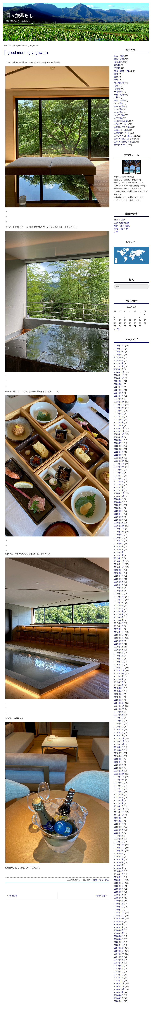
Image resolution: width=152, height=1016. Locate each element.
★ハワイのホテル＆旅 (124, 142)
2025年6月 (118, 357)
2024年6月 (118, 390)
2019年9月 (118, 534)
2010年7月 (118, 859)
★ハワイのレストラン (124, 139)
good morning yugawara (28, 53)
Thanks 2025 (119, 220)
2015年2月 (118, 697)
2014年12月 (119, 703)
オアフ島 (118, 118)
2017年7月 (118, 611)
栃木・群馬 (119, 56)
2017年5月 (118, 617)
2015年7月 (118, 682)
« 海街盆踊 (12, 895)
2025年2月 (118, 366)
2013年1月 (118, 771)
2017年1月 (118, 629)
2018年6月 (118, 579)
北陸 (116, 85)
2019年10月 (119, 532)
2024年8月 (118, 384)
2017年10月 (119, 602)
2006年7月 (118, 998)
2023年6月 (118, 419)
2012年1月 (118, 806)
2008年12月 (119, 912)
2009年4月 (118, 904)
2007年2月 (118, 977)
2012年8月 (118, 785)
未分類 (117, 65)
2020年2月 (118, 520)
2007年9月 (118, 957)
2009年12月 (119, 880)
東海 (116, 74)
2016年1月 (118, 664)
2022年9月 (118, 437)
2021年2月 (118, 490)
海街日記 (118, 62)
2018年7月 (118, 576)
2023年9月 (118, 410)
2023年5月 (118, 422)
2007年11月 (119, 951)
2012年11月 (119, 777)
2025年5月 (118, 360)
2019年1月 (118, 558)
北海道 (117, 89)
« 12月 (117, 329)
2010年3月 (118, 871)
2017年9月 (118, 605)
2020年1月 (118, 523)
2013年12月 (119, 738)
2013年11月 (119, 741)
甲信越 (117, 68)
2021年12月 (119, 461)
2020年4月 (118, 514)
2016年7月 (118, 647)
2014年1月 (118, 735)
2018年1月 (118, 593)
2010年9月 (118, 853)
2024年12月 (119, 372)
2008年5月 (118, 933)
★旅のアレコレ (121, 124)
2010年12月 (119, 845)
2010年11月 (119, 847)
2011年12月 (119, 809)
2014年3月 (118, 729)
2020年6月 (118, 508)
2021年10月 (119, 467)
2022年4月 (118, 452)
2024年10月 (119, 378)
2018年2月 (118, 591)
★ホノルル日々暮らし (124, 136)
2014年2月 (118, 732)
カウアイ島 (119, 115)
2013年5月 (118, 759)
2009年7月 (118, 895)
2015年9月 (118, 676)
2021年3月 (118, 487)
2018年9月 (118, 570)
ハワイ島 (118, 112)
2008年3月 (118, 939)
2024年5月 (118, 393)
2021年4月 (118, 484)
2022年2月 (118, 458)
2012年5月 (118, 794)
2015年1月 (118, 700)
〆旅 (116, 231)
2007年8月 (118, 960)
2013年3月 (118, 765)
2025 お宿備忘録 (121, 223)
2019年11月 (119, 529)
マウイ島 (118, 109)
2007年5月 (118, 969)
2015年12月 (119, 667)
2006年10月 (119, 989)
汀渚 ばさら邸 (121, 229)
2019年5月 (118, 546)
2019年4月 (118, 549)
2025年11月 (119, 348)
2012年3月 (118, 800)
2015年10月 (119, 673)
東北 (116, 77)
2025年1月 (118, 369)
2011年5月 (118, 830)
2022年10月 (119, 434)
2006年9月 (118, 992)
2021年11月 (119, 464)
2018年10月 (119, 567)
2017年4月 (118, 620)
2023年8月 (118, 413)
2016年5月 (118, 653)
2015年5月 (118, 688)
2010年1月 (118, 877)
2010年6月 (118, 862)
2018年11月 (119, 564)
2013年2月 (118, 768)
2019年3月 (118, 552)
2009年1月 (118, 909)
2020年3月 (118, 517)
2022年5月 (118, 449)
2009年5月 (118, 901)
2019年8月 (118, 537)
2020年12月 (119, 493)
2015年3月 (118, 694)
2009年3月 (118, 906)
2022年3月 (118, 455)
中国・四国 (119, 100)
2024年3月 (118, 399)
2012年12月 (119, 774)
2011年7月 (118, 824)
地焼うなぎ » (101, 895)
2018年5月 (118, 582)
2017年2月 (118, 626)
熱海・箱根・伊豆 (101, 880)
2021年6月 (118, 478)
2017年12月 (119, 597)
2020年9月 (118, 499)
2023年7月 (118, 416)
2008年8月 (118, 924)
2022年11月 (119, 431)
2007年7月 (118, 963)
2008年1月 (118, 945)
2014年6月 (118, 721)
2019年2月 (118, 555)
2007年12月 (119, 948)
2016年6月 (118, 650)
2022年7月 (118, 443)
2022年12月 (119, 428)
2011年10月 (119, 815)
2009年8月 (118, 892)
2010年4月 (118, 868)
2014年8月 (118, 715)
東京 (116, 80)
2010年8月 (118, 856)
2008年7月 (118, 927)
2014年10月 (119, 709)
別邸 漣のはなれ (122, 226)
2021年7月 (118, 475)
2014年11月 (119, 706)
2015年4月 (118, 691)
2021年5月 (118, 481)
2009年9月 (118, 889)
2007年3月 (118, 974)
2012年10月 (119, 780)
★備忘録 (118, 91)
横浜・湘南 (119, 59)
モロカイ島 (119, 106)
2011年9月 (118, 818)
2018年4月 (118, 585)
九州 (116, 97)
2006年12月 (119, 983)
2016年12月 (119, 632)
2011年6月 (118, 827)
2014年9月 (118, 712)
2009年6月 (118, 898)
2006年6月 (118, 1001)
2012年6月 (118, 791)
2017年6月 (118, 614)
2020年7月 (118, 505)
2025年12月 (119, 345)
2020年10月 (119, 496)
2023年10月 (119, 408)
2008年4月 (118, 936)
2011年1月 (118, 842)
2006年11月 (119, 986)
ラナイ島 (118, 103)
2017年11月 (119, 599)
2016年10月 (119, 638)
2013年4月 (118, 762)
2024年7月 (118, 387)
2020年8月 (118, 502)
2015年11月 (119, 670)
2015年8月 (118, 679)
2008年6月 (118, 930)
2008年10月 (119, 918)
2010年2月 (118, 874)
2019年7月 (118, 540)
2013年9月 (118, 747)
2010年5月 (118, 865)
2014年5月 (118, 723)
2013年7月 (118, 753)
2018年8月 (118, 573)
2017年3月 (118, 623)
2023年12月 (119, 402)
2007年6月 (118, 966)
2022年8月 (118, 440)
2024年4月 (118, 396)
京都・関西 (119, 94)
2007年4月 (118, 971)
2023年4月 (118, 425)
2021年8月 (118, 473)
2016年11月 (119, 635)
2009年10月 (119, 886)
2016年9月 (118, 641)
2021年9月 (118, 469)
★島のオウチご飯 (122, 127)
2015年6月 (118, 685)
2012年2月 (118, 803)
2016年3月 (118, 658)
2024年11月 (119, 375)
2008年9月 (118, 921)
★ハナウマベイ (121, 145)
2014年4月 (118, 726)
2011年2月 (118, 839)
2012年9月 (118, 782)
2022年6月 (118, 446)
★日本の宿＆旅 (121, 121)
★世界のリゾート (122, 133)
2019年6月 (118, 543)
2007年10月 (119, 954)
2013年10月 (119, 744)
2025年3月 (118, 363)
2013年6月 (118, 756)
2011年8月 (118, 821)
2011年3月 (118, 836)
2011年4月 (118, 833)
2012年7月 (118, 788)
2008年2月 (118, 942)
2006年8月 (118, 995)
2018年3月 (118, 588)
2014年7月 (118, 717)
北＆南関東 (119, 83)
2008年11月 (119, 915)
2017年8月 (118, 608)
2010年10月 (119, 850)
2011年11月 (119, 812)
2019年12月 (119, 526)
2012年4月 (118, 797)
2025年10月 (119, 351)
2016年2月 (118, 661)
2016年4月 (118, 656)
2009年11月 (119, 883)
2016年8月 (118, 644)
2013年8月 (118, 750)
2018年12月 (119, 561)
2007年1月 (118, 980)
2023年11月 (119, 405)
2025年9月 (118, 354)
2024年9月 (118, 381)
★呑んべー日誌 (121, 130)
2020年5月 (118, 511)
